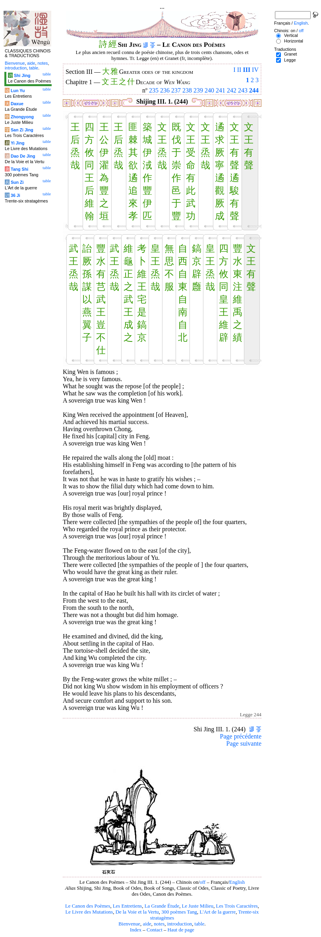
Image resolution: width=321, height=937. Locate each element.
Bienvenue (129, 924)
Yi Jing (18, 143)
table (200, 924)
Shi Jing (22, 75)
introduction (179, 924)
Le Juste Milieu (198, 906)
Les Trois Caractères (237, 906)
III (246, 69)
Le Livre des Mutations (89, 912)
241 (220, 90)
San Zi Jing (22, 129)
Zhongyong (22, 116)
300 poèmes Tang (179, 912)
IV (255, 69)
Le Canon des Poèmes (87, 906)
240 (209, 90)
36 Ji (15, 195)
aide (147, 924)
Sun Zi (17, 182)
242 (231, 90)
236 (165, 90)
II (239, 69)
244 (254, 90)
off (203, 882)
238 (187, 90)
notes (159, 924)
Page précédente (240, 736)
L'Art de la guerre (217, 912)
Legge (290, 60)
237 (176, 90)
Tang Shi (19, 169)
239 (198, 90)
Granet (290, 54)
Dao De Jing (23, 156)
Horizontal (293, 41)
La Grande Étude (162, 906)
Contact (154, 930)
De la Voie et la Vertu (137, 912)
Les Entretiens (127, 906)
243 (243, 90)
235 (154, 90)
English (237, 882)
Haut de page (181, 930)
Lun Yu (18, 90)
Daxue (17, 103)
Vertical (291, 35)
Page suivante (243, 743)
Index (135, 930)
